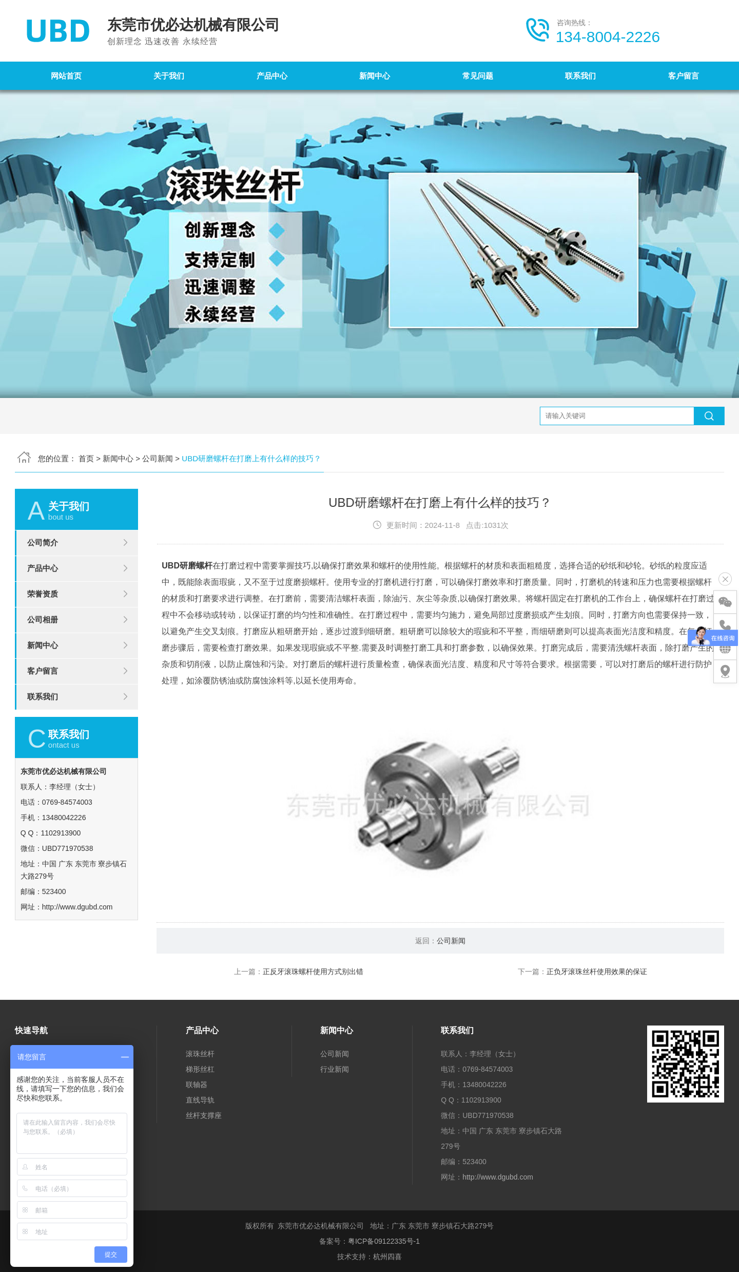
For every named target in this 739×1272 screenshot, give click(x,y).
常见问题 (477, 75)
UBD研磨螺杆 (187, 611)
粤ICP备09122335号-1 (384, 1241)
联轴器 (196, 1084)
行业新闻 (334, 1069)
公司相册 (42, 665)
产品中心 (272, 75)
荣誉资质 (42, 639)
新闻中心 (374, 75)
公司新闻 (157, 412)
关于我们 (168, 75)
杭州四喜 (387, 1256)
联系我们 (580, 75)
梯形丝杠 (200, 1069)
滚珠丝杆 (200, 1054)
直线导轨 (200, 1100)
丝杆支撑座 (204, 1115)
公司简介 (42, 588)
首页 (86, 412)
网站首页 (66, 75)
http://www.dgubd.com (497, 1177)
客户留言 (683, 75)
